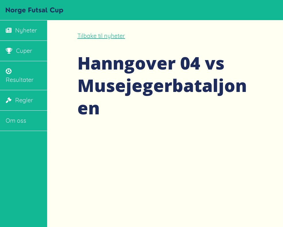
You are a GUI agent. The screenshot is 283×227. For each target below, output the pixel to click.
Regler (19, 100)
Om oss (16, 120)
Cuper (19, 50)
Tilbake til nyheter (101, 35)
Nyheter (21, 30)
